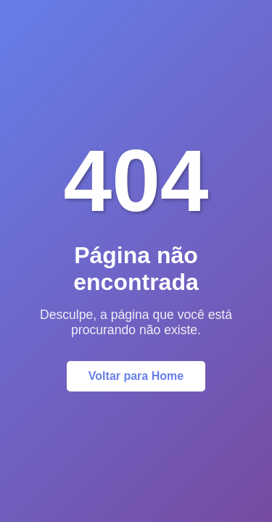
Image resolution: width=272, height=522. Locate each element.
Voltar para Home (136, 376)
